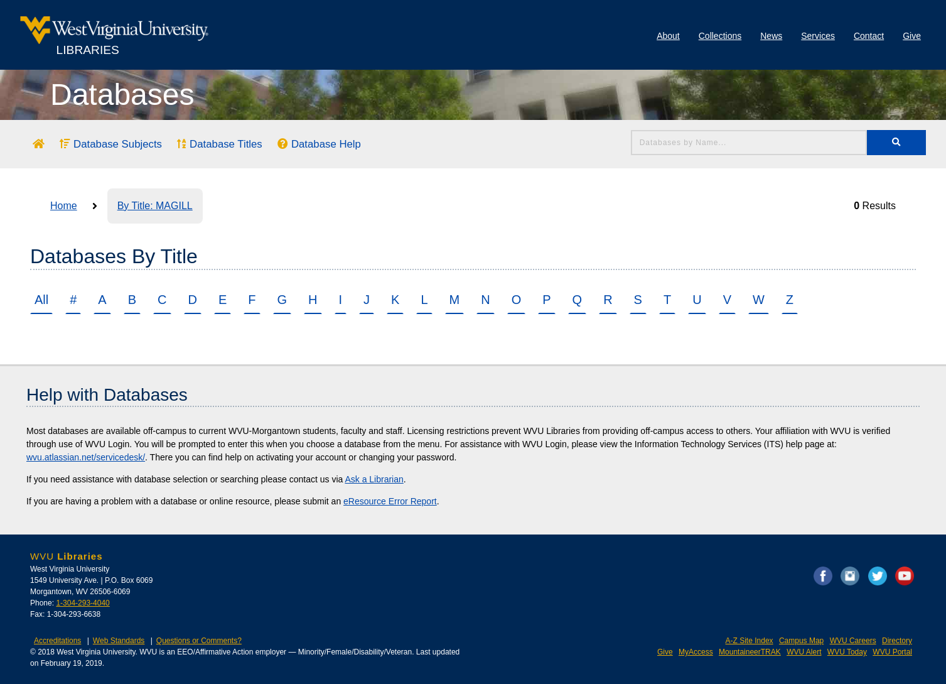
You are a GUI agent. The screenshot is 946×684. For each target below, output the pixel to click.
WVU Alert (804, 652)
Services (818, 36)
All (41, 300)
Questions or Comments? (199, 640)
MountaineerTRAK (750, 652)
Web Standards (119, 640)
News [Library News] (771, 36)
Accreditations (57, 640)
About (668, 36)
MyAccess (696, 652)
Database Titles (219, 144)
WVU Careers (853, 640)
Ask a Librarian (374, 479)
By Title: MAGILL (155, 205)
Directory (897, 640)
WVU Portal (892, 652)
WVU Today (847, 652)
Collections (720, 36)
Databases (122, 94)
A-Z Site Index (749, 640)
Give (912, 36)
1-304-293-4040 (82, 603)
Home (63, 205)
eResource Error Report (390, 501)
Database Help (319, 144)
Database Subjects (111, 144)
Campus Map (801, 640)
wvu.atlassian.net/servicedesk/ (85, 457)
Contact (869, 36)
